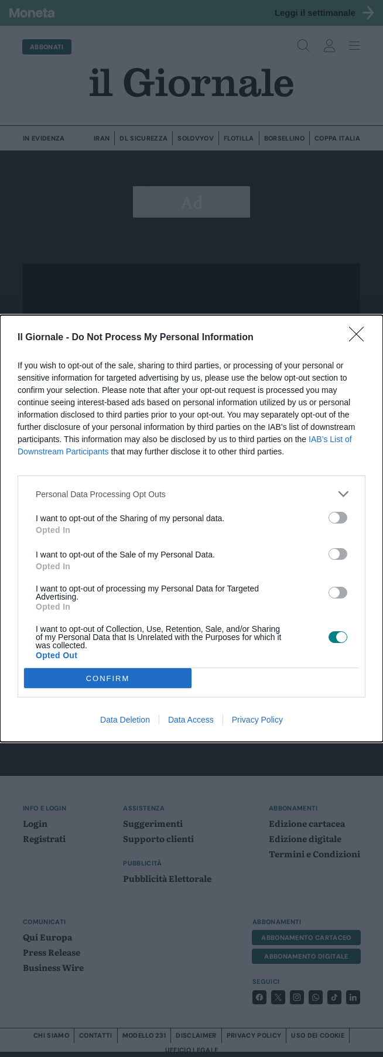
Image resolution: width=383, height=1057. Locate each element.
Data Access (191, 719)
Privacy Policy (257, 719)
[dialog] (191, 528)
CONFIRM (108, 678)
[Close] (360, 338)
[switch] (338, 518)
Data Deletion (125, 719)
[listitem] (191, 494)
